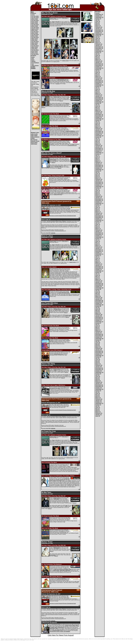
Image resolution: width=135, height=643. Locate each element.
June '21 (97, 89)
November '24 (99, 31)
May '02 (97, 395)
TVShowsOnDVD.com (61, 79)
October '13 (98, 218)
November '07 (99, 318)
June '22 (97, 72)
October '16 (98, 168)
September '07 (99, 321)
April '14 (97, 210)
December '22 (99, 63)
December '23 (99, 47)
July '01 (97, 406)
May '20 (97, 107)
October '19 (98, 117)
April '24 (97, 41)
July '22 (97, 70)
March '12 (98, 245)
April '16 (97, 176)
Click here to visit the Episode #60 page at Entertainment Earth (63, 603)
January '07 (98, 333)
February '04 (98, 382)
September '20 (99, 101)
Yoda (66, 505)
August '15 (98, 187)
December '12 (99, 232)
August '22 (98, 69)
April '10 (97, 278)
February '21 (98, 94)
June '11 (97, 258)
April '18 (97, 142)
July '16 (97, 172)
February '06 (98, 348)
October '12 (98, 235)
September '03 (99, 389)
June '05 (97, 359)
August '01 (98, 404)
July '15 (97, 189)
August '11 (98, 255)
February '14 (98, 213)
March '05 (98, 364)
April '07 (97, 328)
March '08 (98, 313)
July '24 (97, 37)
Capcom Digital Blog (61, 578)
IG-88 (68, 97)
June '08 (97, 309)
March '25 (98, 25)
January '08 (98, 316)
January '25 (98, 28)
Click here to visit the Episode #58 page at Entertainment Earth (63, 215)
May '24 (97, 39)
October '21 (98, 83)
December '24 (99, 30)
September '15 (99, 186)
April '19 (97, 125)
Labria (55, 370)
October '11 (98, 252)
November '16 (99, 166)
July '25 (97, 20)
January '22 (98, 79)
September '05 (99, 355)
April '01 (97, 410)
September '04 (99, 372)
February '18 (98, 145)
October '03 (98, 387)
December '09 (99, 283)
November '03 (99, 386)
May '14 (97, 209)
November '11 (99, 251)
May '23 (97, 56)
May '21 (97, 90)
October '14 (98, 201)
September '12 (99, 237)
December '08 (99, 300)
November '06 (99, 335)
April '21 (97, 92)
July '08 (97, 307)
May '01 (97, 409)
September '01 (99, 403)
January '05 (98, 366)
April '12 (97, 244)
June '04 (97, 376)
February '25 (98, 27)
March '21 (98, 93)
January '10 (98, 282)
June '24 (97, 38)
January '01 (98, 414)
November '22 (99, 65)
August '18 (98, 137)
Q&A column (64, 18)
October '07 (98, 320)
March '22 (98, 76)
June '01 (97, 407)
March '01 (98, 411)
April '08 (97, 311)
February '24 (98, 44)
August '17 (98, 154)
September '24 (99, 34)
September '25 (99, 17)
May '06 (97, 344)
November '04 (99, 369)
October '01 (98, 402)
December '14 (99, 199)
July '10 (97, 273)
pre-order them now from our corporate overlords (60, 479)
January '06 (98, 349)
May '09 (97, 293)
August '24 (98, 35)
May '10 (97, 276)
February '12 (98, 247)
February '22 (98, 78)
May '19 (97, 124)
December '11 (99, 249)
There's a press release (58, 193)
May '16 (97, 175)
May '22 (97, 73)
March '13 (98, 228)
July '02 (97, 392)
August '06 (98, 340)
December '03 (99, 385)
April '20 (97, 109)
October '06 (98, 337)
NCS (65, 387)
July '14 (97, 206)
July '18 (97, 138)
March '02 (98, 397)
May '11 (97, 259)
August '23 (98, 52)
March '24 (98, 42)
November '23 (99, 48)
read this (58, 83)
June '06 (97, 342)
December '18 (99, 131)
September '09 (99, 287)
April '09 (97, 294)
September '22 (99, 68)
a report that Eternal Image (63, 292)
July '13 (97, 223)
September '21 (99, 85)
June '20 (97, 106)
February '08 (98, 314)
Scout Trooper (53, 554)
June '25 (97, 21)
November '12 (99, 234)
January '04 (98, 383)
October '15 (98, 185)
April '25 (97, 24)
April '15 (97, 193)
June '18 (97, 140)
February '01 (98, 413)
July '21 (97, 87)
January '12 (98, 248)
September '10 (99, 271)
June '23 (97, 55)
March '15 (98, 194)
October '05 (98, 354)
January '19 (98, 130)
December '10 (99, 266)
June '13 (97, 224)
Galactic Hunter (53, 18)
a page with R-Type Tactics (59, 387)
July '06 (97, 341)
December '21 (99, 80)
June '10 (97, 275)
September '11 (99, 254)
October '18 (98, 134)
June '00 (97, 416)
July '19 (97, 121)
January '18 (98, 147)
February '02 (98, 399)
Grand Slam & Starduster (65, 570)
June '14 (97, 207)
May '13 (97, 225)
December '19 (99, 114)
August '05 (98, 356)
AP (79, 63)
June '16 (97, 173)
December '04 (99, 368)
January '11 (98, 265)
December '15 (99, 182)
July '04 (97, 375)
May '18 (97, 141)
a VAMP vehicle (56, 570)
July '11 (97, 256)
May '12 (97, 242)
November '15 (99, 183)
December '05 (99, 351)
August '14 (98, 204)
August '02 (98, 390)
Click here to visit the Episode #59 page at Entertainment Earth (63, 410)
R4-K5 (66, 374)
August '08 (98, 306)
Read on (61, 100)
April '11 (97, 261)
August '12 (98, 238)
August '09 (98, 289)
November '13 (99, 217)
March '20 (98, 110)
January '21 (98, 96)
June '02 (97, 393)
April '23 (97, 58)
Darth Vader (56, 498)
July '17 (97, 155)
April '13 (97, 227)
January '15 (98, 197)
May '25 (97, 23)
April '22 (97, 75)
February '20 (98, 111)
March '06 (98, 347)
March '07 (98, 330)
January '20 (98, 113)
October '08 (98, 303)
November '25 (99, 14)
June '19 (97, 123)
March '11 (98, 262)
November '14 (99, 200)
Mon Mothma (56, 548)
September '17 (99, 152)
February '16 (98, 179)
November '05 (99, 352)
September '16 (99, 169)
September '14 (99, 203)
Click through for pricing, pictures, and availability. (60, 631)
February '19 (98, 128)
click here (53, 232)
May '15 (97, 192)
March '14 (98, 211)
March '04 (98, 380)
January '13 (98, 231)
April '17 (97, 159)
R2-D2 (54, 160)
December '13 (99, 216)
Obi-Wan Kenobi (57, 166)
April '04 (97, 379)
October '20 (98, 100)
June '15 (97, 190)
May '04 (97, 378)
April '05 (97, 362)
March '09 (98, 296)
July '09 (97, 290)
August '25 (98, 18)
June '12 (97, 241)
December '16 (99, 165)
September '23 (99, 51)
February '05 (98, 365)
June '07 (97, 325)
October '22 (98, 66)
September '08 (99, 304)
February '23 (98, 61)
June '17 (97, 156)
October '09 (98, 286)
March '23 (98, 59)
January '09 (98, 299)
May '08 (97, 310)
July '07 (97, 324)
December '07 (99, 317)
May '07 (97, 327)
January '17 (98, 163)
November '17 (99, 149)
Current (97, 13)
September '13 (99, 220)
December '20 (99, 97)
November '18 (99, 132)
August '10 (98, 272)
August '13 (98, 221)
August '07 (98, 323)
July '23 (97, 54)
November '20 (99, 99)
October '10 (98, 269)
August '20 (98, 103)
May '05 (97, 361)
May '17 (97, 158)
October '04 (98, 371)
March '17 (98, 161)
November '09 (99, 285)
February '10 (98, 280)
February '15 (98, 196)
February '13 (98, 230)
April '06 (97, 345)
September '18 (99, 135)
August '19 (98, 120)
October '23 (98, 49)
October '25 (98, 16)
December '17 (99, 148)
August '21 (98, 86)
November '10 (99, 268)
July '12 (97, 240)
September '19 (99, 118)
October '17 (98, 151)
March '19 (98, 127)
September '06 (99, 338)
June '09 (97, 292)
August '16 (98, 171)
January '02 (98, 400)
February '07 (98, 331)
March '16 (98, 178)
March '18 (98, 144)
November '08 (99, 302)
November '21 (99, 82)
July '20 (97, 104)
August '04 (98, 373)
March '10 (98, 279)
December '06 (99, 334)
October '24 (98, 32)
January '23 (98, 62)
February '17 (98, 162)
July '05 (97, 358)
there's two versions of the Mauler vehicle (62, 569)
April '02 (97, 396)
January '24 (98, 45)
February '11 (98, 263)
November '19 (99, 116)
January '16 (98, 180)
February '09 (98, 297)
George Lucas (68, 315)
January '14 (98, 214)
